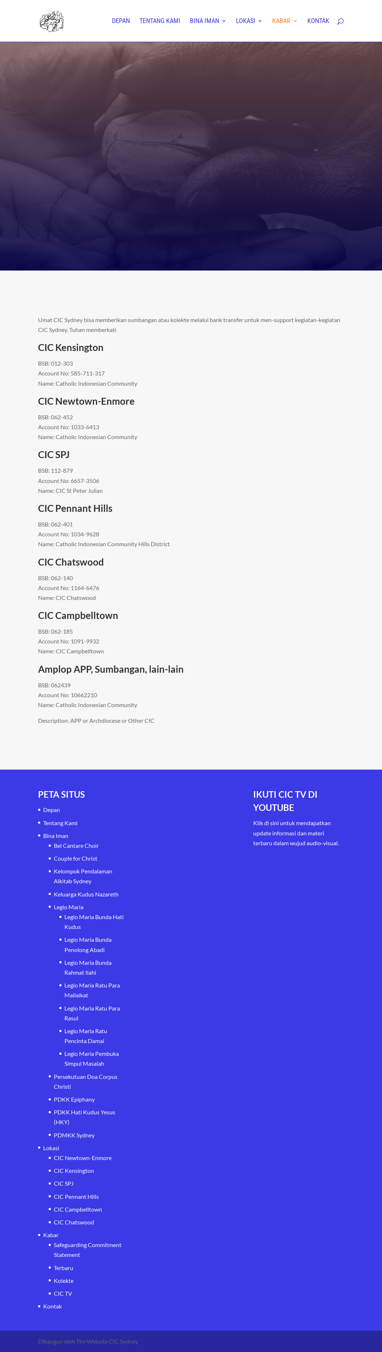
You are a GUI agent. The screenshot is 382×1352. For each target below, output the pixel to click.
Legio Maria (68, 906)
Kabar (281, 21)
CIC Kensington (74, 1170)
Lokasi (245, 21)
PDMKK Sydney (74, 1135)
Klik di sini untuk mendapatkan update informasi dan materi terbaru (292, 832)
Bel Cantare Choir (76, 845)
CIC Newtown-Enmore (83, 1157)
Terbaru (63, 1267)
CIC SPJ (64, 1183)
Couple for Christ (75, 858)
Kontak (318, 21)
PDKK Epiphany (74, 1099)
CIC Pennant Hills (76, 1196)
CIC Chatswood (74, 1222)
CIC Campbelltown (78, 1209)
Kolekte (64, 1280)
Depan (121, 21)
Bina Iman (204, 21)
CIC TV (63, 1293)
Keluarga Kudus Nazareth (86, 894)
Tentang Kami (159, 21)
